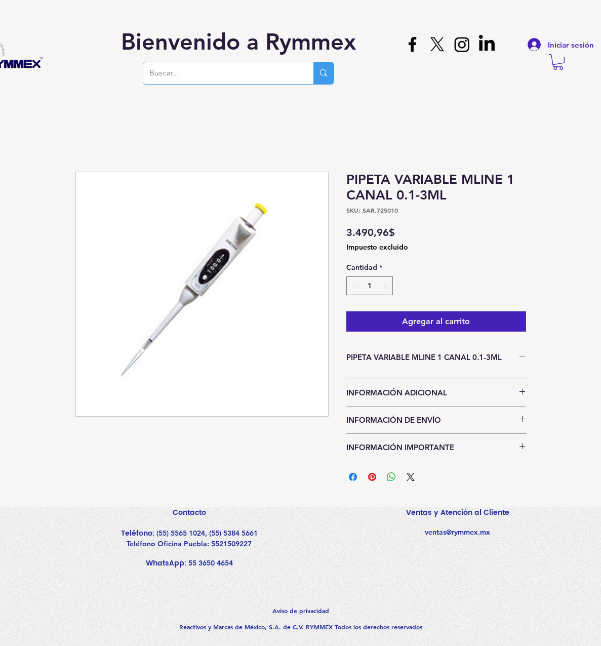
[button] (558, 62)
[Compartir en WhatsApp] (391, 477)
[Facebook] (412, 44)
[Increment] (385, 286)
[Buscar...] (221, 73)
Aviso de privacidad (300, 611)
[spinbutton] (369, 286)
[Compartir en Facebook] (353, 477)
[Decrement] (354, 286)
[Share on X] (411, 477)
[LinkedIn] (487, 44)
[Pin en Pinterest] (372, 477)
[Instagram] (462, 44)
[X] (437, 44)
